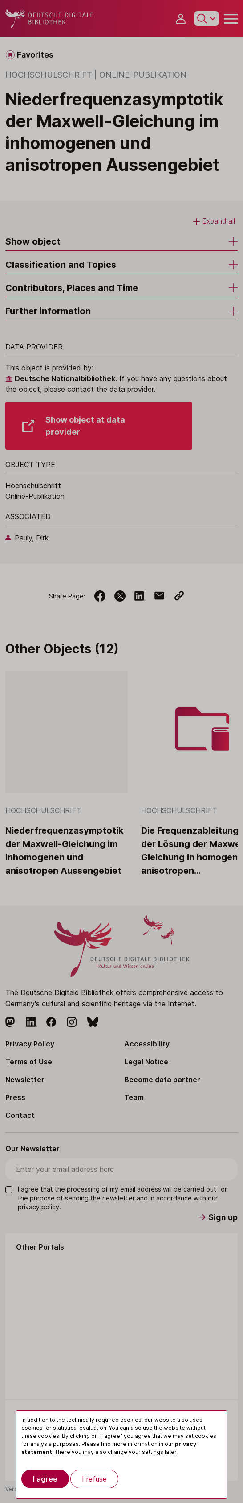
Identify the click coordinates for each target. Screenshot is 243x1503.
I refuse (94, 1478)
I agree (45, 1478)
